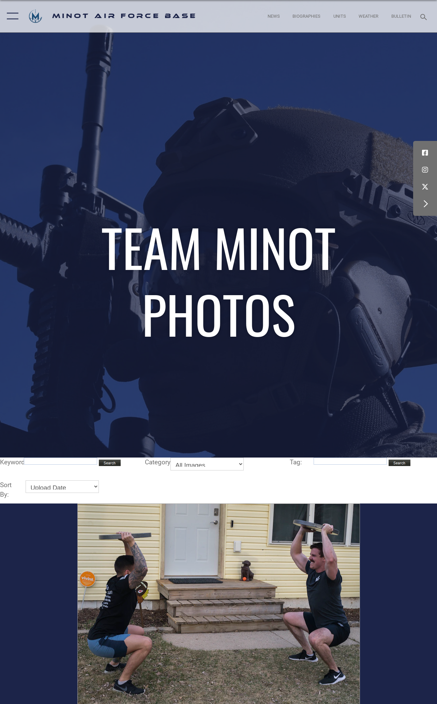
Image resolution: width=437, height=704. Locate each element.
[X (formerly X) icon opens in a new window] (425, 186)
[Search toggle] (425, 16)
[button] (11, 16)
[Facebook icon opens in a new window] (425, 152)
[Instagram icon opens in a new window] (425, 169)
